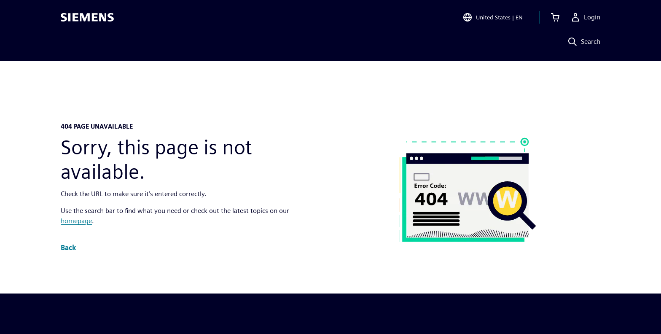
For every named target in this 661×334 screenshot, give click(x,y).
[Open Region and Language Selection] (492, 18)
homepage (76, 221)
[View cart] (555, 18)
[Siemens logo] (87, 18)
